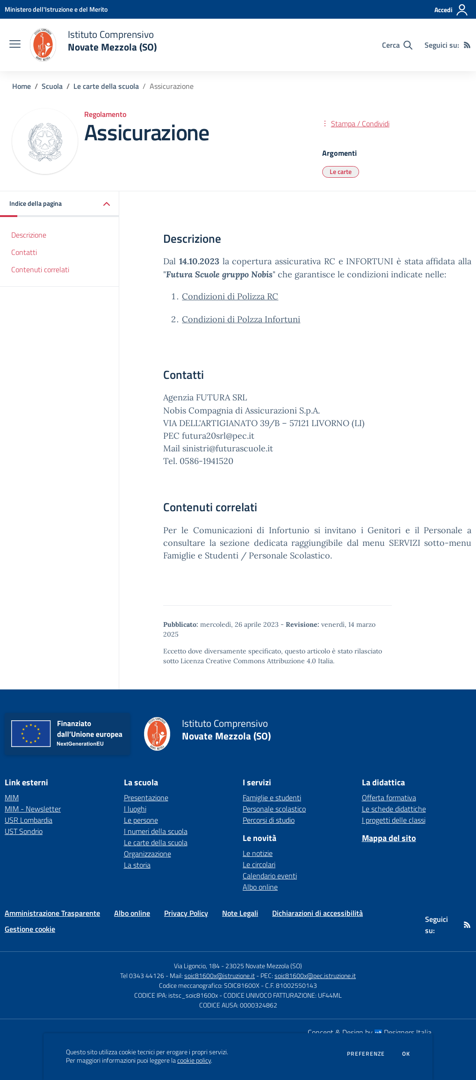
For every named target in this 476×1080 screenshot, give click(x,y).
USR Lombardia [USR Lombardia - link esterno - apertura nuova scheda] (28, 820)
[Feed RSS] (467, 45)
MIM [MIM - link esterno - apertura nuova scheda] (12, 797)
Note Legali (240, 913)
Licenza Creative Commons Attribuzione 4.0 (248, 661)
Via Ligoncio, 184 (197, 966)
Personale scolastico (274, 808)
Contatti (24, 252)
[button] (59, 204)
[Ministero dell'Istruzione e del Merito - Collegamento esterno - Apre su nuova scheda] (56, 9)
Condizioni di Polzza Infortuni (241, 319)
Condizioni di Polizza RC (230, 296)
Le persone (141, 820)
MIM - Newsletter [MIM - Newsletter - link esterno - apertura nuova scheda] (33, 808)
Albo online (260, 886)
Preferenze (366, 1054)
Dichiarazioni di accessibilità (317, 913)
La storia (137, 864)
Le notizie (258, 853)
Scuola (52, 86)
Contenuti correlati (40, 269)
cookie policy (194, 1060)
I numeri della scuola (156, 831)
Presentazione (146, 797)
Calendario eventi (270, 875)
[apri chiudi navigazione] (15, 45)
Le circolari (259, 864)
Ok (406, 1054)
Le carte (341, 171)
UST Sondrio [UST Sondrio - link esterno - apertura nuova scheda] (24, 831)
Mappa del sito (389, 838)
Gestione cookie (30, 929)
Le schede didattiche (394, 808)
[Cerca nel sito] (397, 45)
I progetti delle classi (394, 820)
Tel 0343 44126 (142, 975)
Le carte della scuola (106, 86)
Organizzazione (147, 853)
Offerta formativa (389, 797)
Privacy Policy (186, 913)
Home (21, 86)
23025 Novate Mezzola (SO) (263, 966)
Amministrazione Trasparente (52, 913)
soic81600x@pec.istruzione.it (315, 975)
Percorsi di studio (269, 820)
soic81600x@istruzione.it (219, 975)
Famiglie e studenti (272, 797)
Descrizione (28, 234)
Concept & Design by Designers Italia (370, 1032)
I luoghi (135, 808)
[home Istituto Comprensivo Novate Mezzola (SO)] (93, 45)
